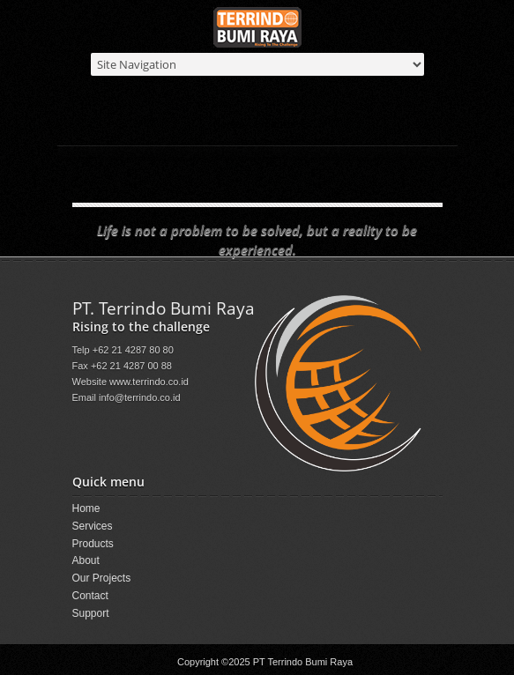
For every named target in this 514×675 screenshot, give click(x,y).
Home (227, 123)
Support (90, 613)
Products (275, 123)
